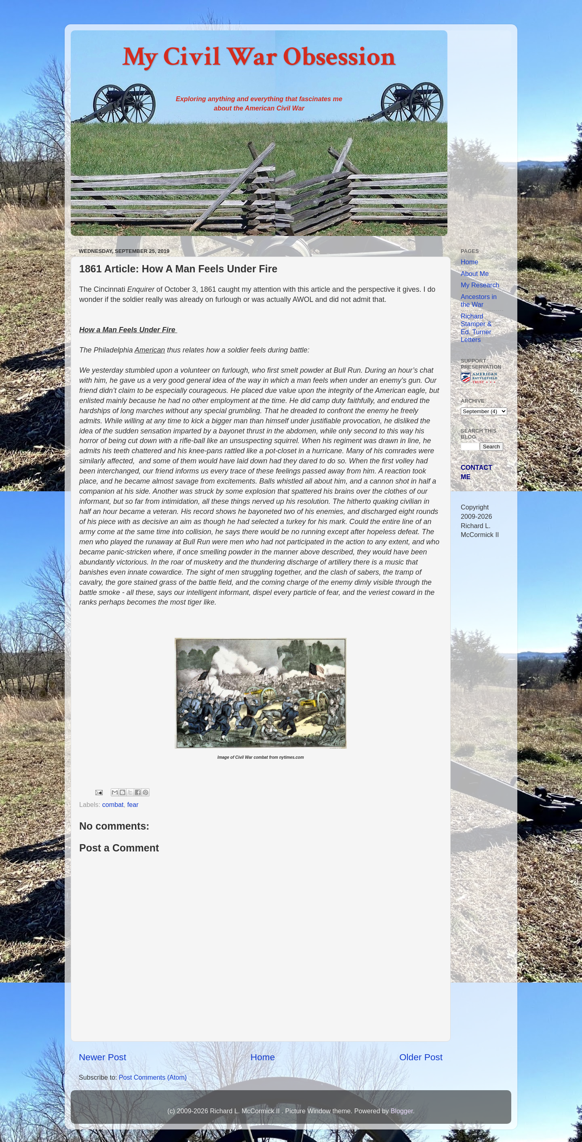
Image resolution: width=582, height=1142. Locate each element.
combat (113, 804)
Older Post (421, 1057)
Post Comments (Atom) (153, 1077)
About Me (475, 273)
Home (263, 1057)
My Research (480, 285)
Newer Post (102, 1057)
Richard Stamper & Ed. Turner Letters (476, 327)
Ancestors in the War (479, 300)
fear (133, 804)
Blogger (401, 1110)
